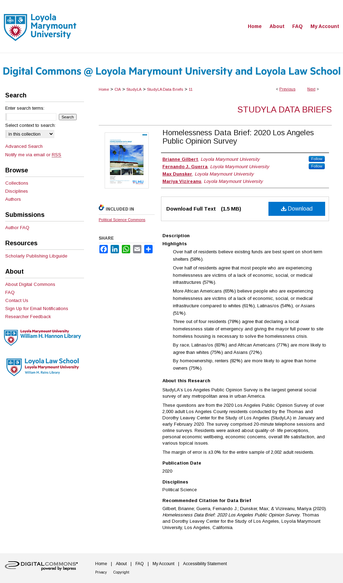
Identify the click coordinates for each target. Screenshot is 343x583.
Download (297, 209)
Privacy (101, 572)
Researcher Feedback (28, 316)
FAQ (10, 292)
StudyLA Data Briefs (165, 89)
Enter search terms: (24, 108)
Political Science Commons (122, 220)
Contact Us (16, 300)
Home (104, 89)
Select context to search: (30, 125)
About (121, 563)
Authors (13, 199)
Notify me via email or (33, 154)
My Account (163, 563)
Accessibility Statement (205, 563)
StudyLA (133, 89)
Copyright (121, 572)
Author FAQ (17, 227)
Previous (287, 89)
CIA (117, 89)
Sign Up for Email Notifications (36, 308)
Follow (316, 159)
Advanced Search (24, 146)
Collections (16, 183)
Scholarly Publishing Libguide (36, 256)
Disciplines (16, 191)
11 (190, 89)
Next (311, 89)
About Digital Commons (30, 284)
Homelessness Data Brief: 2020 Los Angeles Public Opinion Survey (238, 136)
